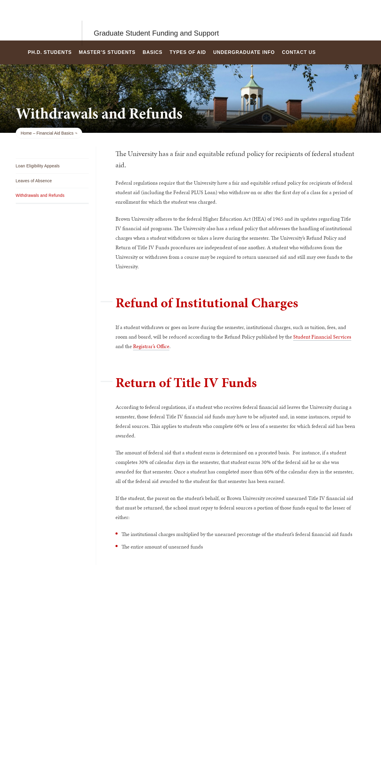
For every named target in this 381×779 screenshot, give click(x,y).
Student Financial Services (322, 336)
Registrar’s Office (151, 346)
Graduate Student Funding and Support (156, 20)
